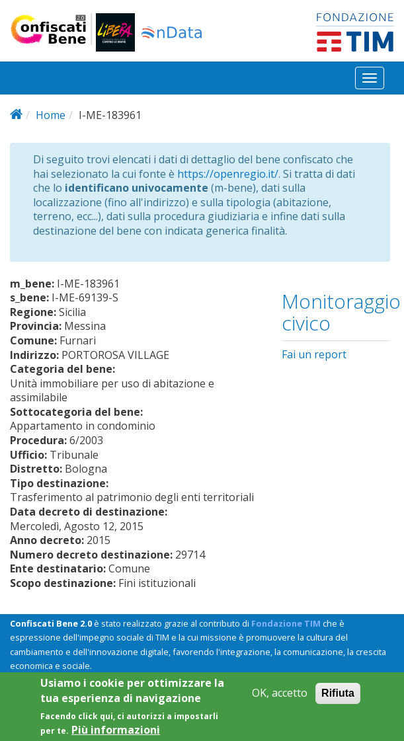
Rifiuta (337, 700)
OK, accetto (279, 700)
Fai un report (314, 354)
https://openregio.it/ (227, 174)
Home (50, 115)
